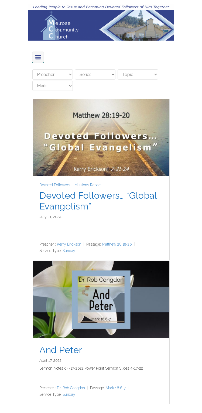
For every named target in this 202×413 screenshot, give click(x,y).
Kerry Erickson (69, 244)
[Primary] (38, 57)
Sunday (69, 251)
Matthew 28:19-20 (117, 244)
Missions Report (87, 185)
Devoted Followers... (56, 185)
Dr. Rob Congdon (71, 388)
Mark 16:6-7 (116, 388)
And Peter (60, 350)
